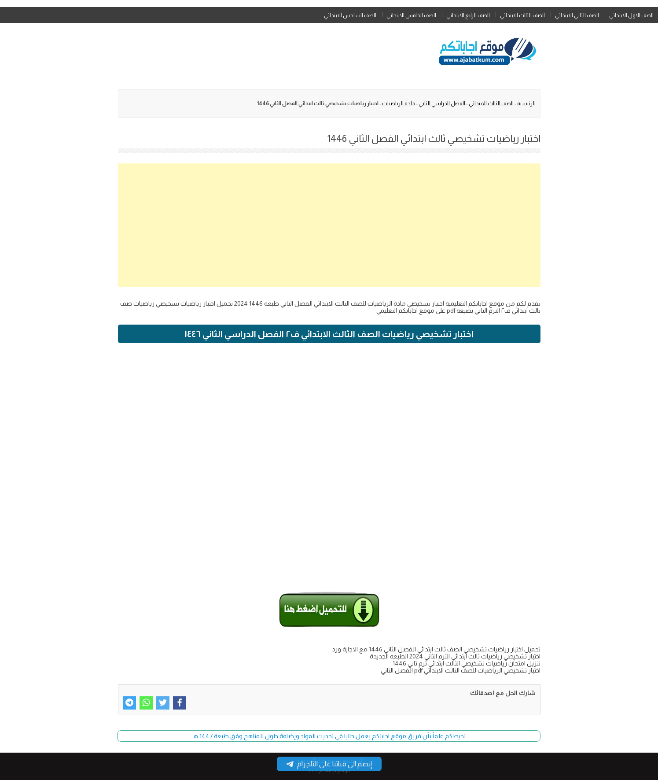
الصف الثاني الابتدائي (577, 15)
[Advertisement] (329, 225)
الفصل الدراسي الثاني (442, 103)
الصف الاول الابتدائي (631, 15)
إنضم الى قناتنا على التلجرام (329, 764)
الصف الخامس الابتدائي (411, 15)
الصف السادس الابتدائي (350, 15)
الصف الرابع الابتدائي (468, 15)
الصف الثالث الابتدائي (522, 15)
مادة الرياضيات (398, 103)
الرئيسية (526, 103)
